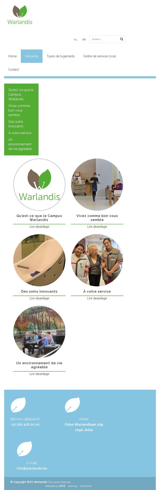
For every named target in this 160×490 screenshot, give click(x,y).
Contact (13, 69)
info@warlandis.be (32, 468)
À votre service (19, 133)
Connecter (86, 486)
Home (12, 56)
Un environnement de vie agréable (20, 144)
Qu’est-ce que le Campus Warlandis (20, 94)
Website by (55, 486)
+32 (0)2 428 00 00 (25, 425)
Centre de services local (99, 56)
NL (76, 39)
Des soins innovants (15, 124)
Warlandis (31, 56)
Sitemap (72, 486)
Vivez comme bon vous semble (19, 110)
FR (84, 39)
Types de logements (61, 56)
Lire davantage (39, 226)
